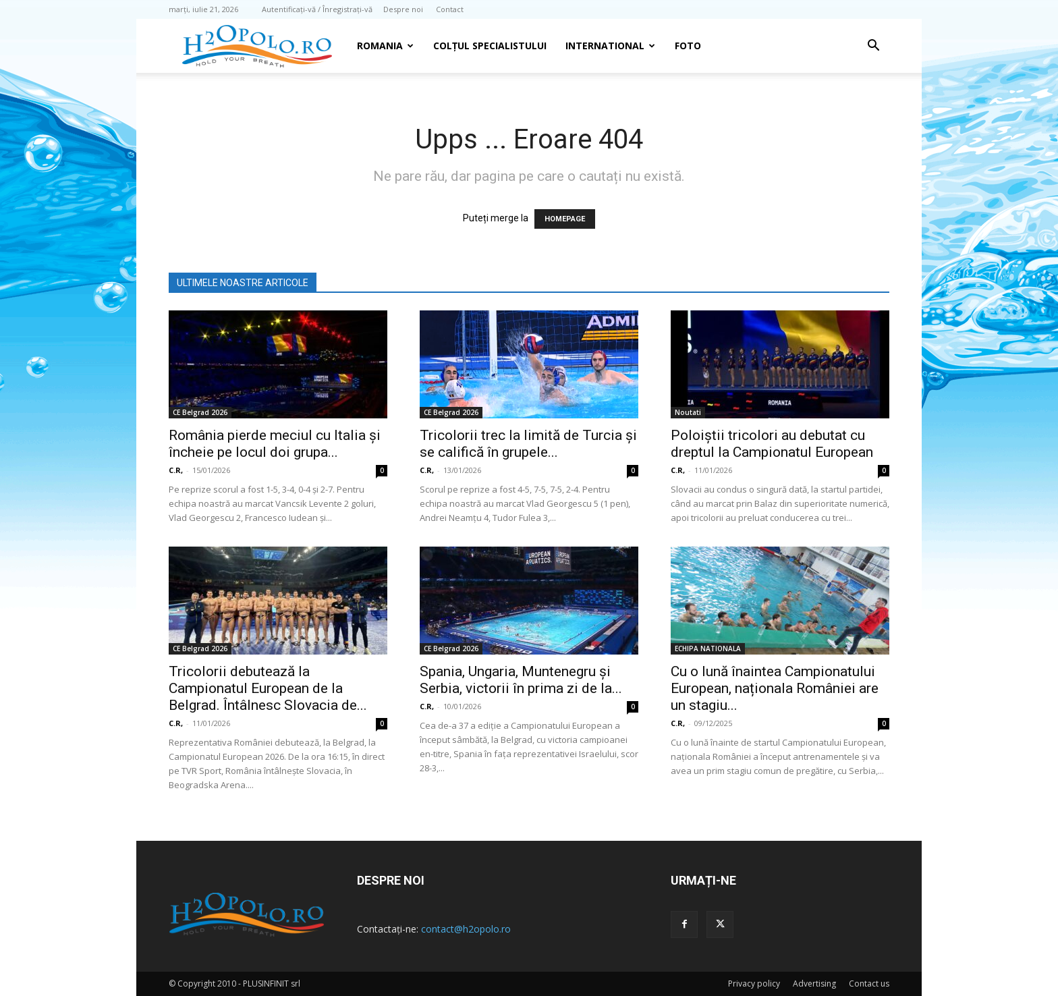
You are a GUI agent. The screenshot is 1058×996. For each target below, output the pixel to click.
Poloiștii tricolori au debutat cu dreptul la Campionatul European (772, 443)
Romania (385, 45)
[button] (873, 46)
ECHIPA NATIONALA (708, 648)
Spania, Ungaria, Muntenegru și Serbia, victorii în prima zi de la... (521, 679)
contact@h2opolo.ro (466, 928)
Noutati (688, 412)
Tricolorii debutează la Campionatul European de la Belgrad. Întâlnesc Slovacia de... (268, 688)
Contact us (869, 983)
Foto (688, 45)
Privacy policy (754, 983)
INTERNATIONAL (610, 45)
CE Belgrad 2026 (200, 412)
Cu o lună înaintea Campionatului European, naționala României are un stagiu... (775, 688)
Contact (450, 9)
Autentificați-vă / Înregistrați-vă (317, 9)
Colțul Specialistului (490, 45)
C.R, (176, 470)
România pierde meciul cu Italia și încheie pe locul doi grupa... (275, 443)
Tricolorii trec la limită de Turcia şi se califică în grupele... (528, 443)
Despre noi (403, 9)
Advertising (814, 983)
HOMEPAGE (565, 219)
